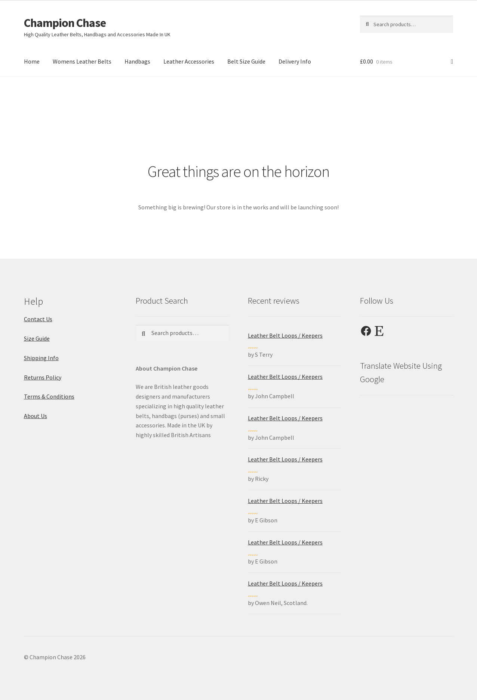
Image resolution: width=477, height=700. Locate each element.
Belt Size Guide (246, 61)
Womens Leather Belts (82, 61)
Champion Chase (65, 22)
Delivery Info (294, 61)
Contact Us (38, 319)
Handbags (137, 61)
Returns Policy (42, 377)
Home (32, 61)
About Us (35, 416)
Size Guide (37, 338)
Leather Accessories (188, 61)
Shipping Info (41, 358)
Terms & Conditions (49, 396)
